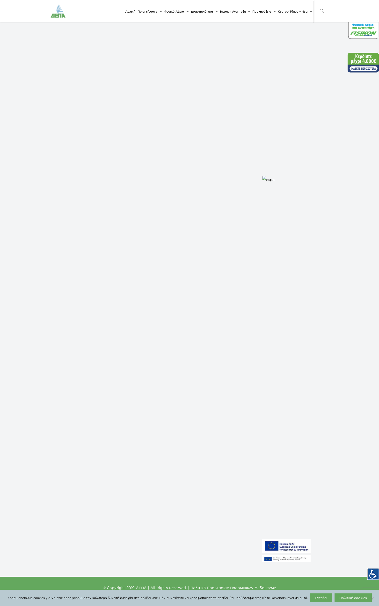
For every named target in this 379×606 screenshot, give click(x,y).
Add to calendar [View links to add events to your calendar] (74, 260)
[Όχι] (373, 598)
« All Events (62, 132)
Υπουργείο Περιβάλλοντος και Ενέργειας (148, 471)
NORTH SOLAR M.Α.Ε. (66, 485)
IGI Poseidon (130, 521)
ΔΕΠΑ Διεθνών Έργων (136, 507)
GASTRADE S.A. (62, 478)
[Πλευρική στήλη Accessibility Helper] (373, 572)
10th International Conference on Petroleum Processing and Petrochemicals (260, 349)
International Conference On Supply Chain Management (101, 349)
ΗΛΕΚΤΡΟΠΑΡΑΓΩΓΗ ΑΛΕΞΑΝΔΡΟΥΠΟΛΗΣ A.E (82, 507)
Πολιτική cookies (353, 597)
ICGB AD (127, 529)
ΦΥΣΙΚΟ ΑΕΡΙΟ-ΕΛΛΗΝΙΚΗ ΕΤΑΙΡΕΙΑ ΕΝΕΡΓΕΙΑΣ (83, 471)
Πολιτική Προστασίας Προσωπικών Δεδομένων (233, 588)
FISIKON (127, 485)
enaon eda (128, 500)
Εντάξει (321, 597)
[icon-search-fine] (322, 11)
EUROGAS (129, 514)
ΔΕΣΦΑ (127, 492)
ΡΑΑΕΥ (126, 478)
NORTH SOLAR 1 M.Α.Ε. (67, 492)
